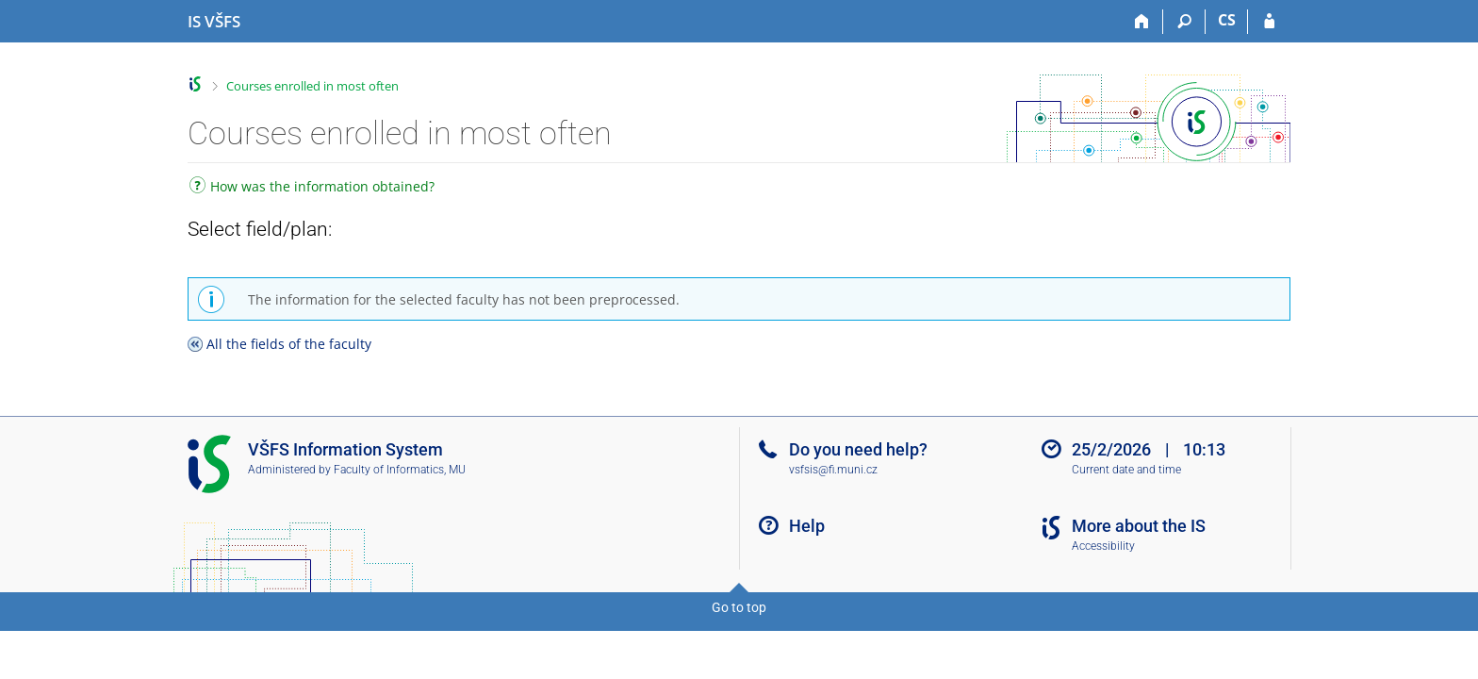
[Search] (1184, 21)
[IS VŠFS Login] (1269, 21)
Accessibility (1103, 546)
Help (807, 526)
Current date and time (1126, 469)
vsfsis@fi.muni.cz (833, 469)
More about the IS (1139, 526)
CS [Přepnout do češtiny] (1227, 19)
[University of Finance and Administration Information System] (214, 21)
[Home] (1142, 21)
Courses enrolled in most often (312, 85)
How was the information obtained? (312, 188)
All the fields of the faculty (288, 344)
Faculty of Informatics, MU (400, 469)
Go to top (739, 607)
